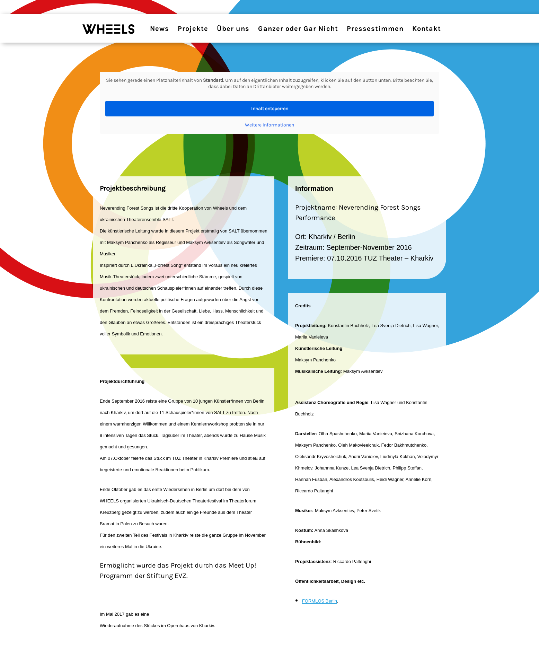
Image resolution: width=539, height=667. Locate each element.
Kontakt (426, 29)
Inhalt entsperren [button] (269, 109)
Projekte (193, 29)
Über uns (233, 29)
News (159, 29)
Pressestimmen (375, 29)
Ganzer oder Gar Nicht (298, 29)
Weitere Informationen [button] (269, 125)
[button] (15, 652)
